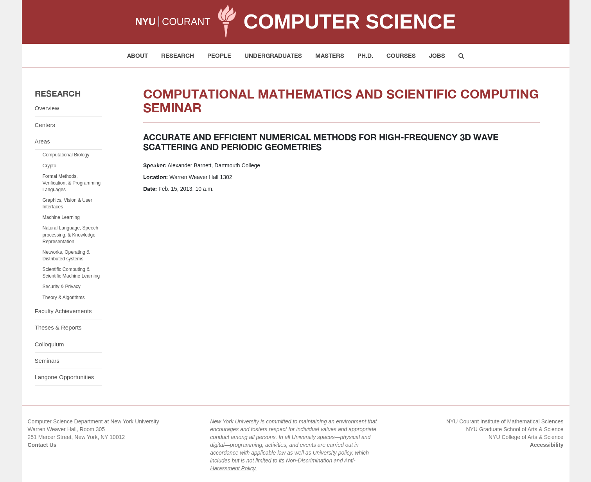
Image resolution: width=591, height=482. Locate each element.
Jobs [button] (437, 55)
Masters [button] (329, 55)
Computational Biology (66, 155)
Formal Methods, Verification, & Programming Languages (72, 183)
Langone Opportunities (64, 377)
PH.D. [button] (365, 55)
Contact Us (42, 445)
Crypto (49, 165)
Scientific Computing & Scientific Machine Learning (71, 273)
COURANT (186, 21)
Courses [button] (401, 55)
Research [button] (177, 55)
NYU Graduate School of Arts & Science (514, 429)
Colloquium (49, 344)
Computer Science (349, 21)
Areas (42, 141)
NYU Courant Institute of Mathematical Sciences (505, 421)
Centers (45, 125)
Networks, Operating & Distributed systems (66, 255)
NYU (145, 21)
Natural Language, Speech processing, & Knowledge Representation (71, 234)
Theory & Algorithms (64, 297)
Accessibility (547, 445)
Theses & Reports (58, 327)
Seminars (47, 360)
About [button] (137, 55)
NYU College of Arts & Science (526, 437)
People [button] (219, 55)
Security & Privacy (62, 286)
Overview (47, 108)
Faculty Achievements (63, 311)
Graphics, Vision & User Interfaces (67, 203)
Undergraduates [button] (273, 55)
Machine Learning (61, 217)
